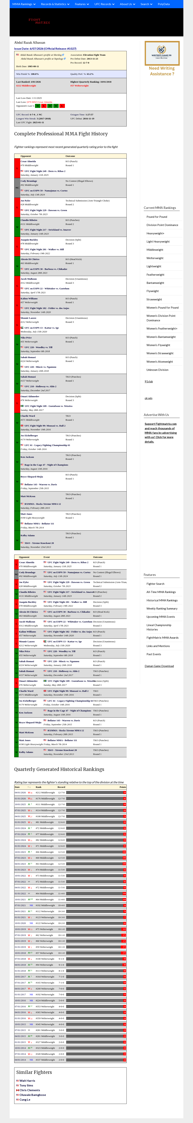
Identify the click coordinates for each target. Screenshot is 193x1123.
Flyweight (153, 291)
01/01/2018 (20, 970)
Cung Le (25, 1099)
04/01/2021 (20, 911)
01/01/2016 (20, 1018)
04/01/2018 (20, 964)
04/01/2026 (20, 792)
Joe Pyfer (25, 200)
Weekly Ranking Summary (162, 608)
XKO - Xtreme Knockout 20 (39, 543)
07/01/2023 (20, 857)
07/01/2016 (20, 1006)
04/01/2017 (20, 988)
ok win (148, 398)
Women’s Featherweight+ (162, 328)
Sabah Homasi (28, 357)
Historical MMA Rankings (162, 600)
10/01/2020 (20, 923)
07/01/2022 (20, 881)
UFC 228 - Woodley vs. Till (38, 347)
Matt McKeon (28, 496)
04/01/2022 (20, 887)
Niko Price (26, 337)
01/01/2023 (20, 869)
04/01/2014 (20, 1059)
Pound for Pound (157, 216)
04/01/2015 (20, 1036)
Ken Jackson (27, 457)
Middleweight (155, 249)
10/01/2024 (20, 828)
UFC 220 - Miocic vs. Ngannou (40, 367)
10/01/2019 (20, 929)
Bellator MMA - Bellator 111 (39, 523)
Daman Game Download (159, 666)
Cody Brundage (29, 181)
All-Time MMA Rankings (161, 592)
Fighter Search (155, 583)
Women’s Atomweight (160, 361)
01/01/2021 (20, 917)
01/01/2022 (20, 893)
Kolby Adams (28, 535)
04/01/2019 (20, 941)
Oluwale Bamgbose (33, 1094)
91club (149, 381)
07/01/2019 (20, 935)
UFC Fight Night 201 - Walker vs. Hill (44, 249)
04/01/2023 (20, 863)
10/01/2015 (20, 1024)
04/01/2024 (20, 840)
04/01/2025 (20, 816)
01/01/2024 (20, 846)
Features (80, 4)
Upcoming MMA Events (161, 616)
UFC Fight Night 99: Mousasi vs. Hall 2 (45, 425)
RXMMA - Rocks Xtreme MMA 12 (43, 504)
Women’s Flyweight (158, 345)
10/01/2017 (20, 976)
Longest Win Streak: (26, 118)
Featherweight (155, 274)
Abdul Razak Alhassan (29, 42)
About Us (126, 4)
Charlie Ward (28, 415)
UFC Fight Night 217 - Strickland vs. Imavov (48, 229)
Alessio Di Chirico (30, 259)
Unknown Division (157, 369)
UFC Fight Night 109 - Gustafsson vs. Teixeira (48, 406)
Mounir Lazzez (28, 318)
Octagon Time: (78, 114)
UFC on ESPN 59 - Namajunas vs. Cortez (46, 190)
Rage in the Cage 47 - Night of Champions (46, 464)
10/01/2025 (20, 804)
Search (145, 4)
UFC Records (102, 4)
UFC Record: (22, 114)
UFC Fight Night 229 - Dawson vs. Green (46, 210)
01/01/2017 (20, 994)
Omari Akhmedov (30, 396)
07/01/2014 (20, 1054)
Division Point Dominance (162, 225)
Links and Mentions (158, 646)
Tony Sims (26, 1085)
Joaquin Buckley (29, 239)
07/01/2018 (20, 958)
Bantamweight (155, 282)
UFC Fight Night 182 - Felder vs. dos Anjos (47, 308)
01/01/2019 (20, 947)
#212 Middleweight (26, 85)
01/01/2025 (20, 822)
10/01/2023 (20, 852)
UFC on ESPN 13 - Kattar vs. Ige (42, 327)
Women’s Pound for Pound (163, 307)
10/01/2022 (20, 875)
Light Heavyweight (158, 241)
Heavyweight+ (155, 233)
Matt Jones (26, 514)
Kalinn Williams (29, 298)
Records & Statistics (53, 4)
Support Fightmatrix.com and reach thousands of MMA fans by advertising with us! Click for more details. (161, 432)
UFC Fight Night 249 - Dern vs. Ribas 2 (45, 171)
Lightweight (154, 266)
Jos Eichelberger (29, 435)
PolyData (164, 4)
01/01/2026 (20, 798)
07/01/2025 (20, 810)
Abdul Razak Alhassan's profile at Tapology (42, 58)
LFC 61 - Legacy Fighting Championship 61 (47, 445)
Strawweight (154, 299)
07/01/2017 (20, 982)
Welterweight (155, 258)
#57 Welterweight (80, 85)
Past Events (154, 654)
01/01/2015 (20, 1042)
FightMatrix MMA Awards (163, 637)
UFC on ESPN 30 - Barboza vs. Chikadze (46, 269)
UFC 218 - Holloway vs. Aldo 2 (40, 386)
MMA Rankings (22, 4)
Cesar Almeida (45, 102)
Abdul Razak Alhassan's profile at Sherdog (41, 54)
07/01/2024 (20, 834)
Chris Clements (30, 1090)
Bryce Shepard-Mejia (32, 476)
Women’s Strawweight (160, 353)
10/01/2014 (20, 1048)
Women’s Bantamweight (161, 336)
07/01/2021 (20, 905)
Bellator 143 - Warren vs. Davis (41, 484)
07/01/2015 (20, 1030)
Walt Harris (27, 1080)
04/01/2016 (20, 1012)
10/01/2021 (20, 899)
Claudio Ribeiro (29, 220)
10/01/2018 (20, 953)
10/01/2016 (20, 1000)
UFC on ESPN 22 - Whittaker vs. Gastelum (47, 288)
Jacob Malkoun (29, 278)
